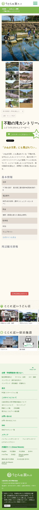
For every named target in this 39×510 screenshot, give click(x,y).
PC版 (3, 392)
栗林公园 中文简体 (8, 459)
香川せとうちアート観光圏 (10, 411)
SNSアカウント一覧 (8, 430)
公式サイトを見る (9, 237)
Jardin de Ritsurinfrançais (7, 463)
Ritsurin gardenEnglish (24, 455)
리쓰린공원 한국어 (23, 459)
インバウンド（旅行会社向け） (12, 380)
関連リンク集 (6, 408)
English (4, 451)
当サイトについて (7, 405)
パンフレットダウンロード (10, 439)
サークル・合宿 (20, 377)
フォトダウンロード (29, 439)
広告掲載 (17, 408)
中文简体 (22, 451)
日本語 (13, 454)
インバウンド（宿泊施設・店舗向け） (14, 383)
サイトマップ (21, 405)
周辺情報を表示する (19, 294)
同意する (7, 505)
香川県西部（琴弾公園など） (12, 111)
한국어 (30, 451)
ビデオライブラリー (8, 442)
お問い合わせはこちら (9, 420)
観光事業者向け (7, 377)
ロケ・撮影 (32, 377)
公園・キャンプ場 (8, 116)
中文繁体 (13, 451)
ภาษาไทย (5, 454)
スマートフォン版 (12, 392)
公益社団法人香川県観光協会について (14, 402)
